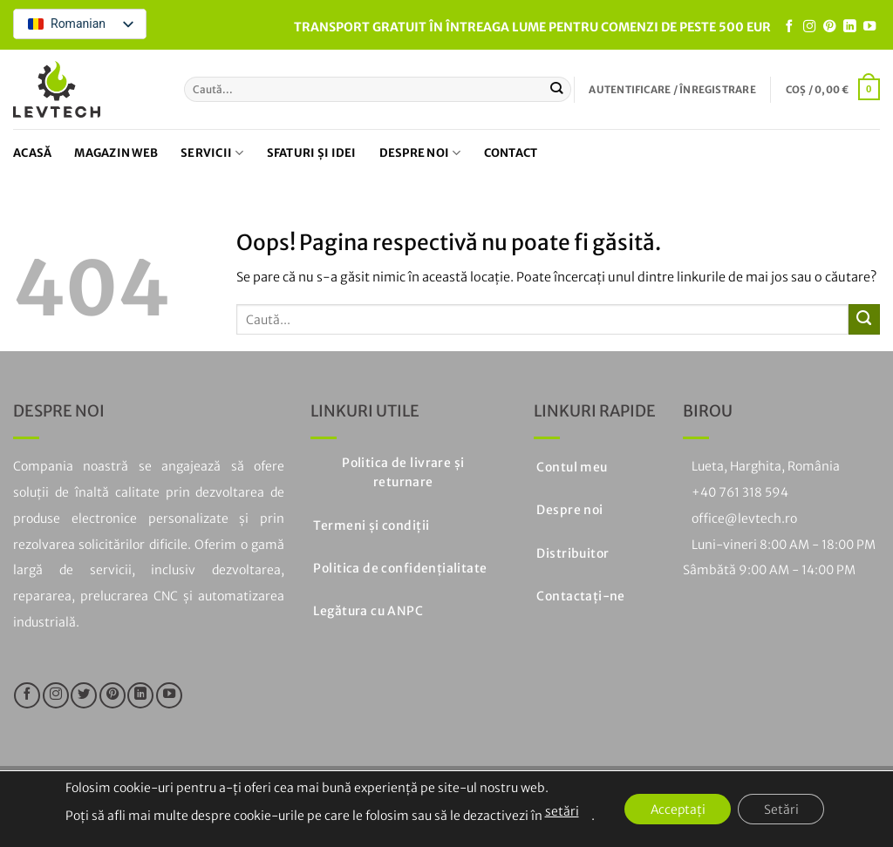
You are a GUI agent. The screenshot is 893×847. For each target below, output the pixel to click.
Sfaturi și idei (312, 153)
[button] (672, 89)
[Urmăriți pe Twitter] (84, 695)
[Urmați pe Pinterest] (829, 27)
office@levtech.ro (744, 518)
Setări (782, 809)
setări (560, 811)
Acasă (32, 153)
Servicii (212, 153)
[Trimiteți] (556, 89)
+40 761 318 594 (740, 492)
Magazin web (116, 153)
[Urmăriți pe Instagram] (809, 27)
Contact (511, 153)
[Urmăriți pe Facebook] (789, 27)
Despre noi (420, 153)
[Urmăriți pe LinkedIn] (849, 27)
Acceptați (677, 809)
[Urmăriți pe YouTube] (869, 27)
